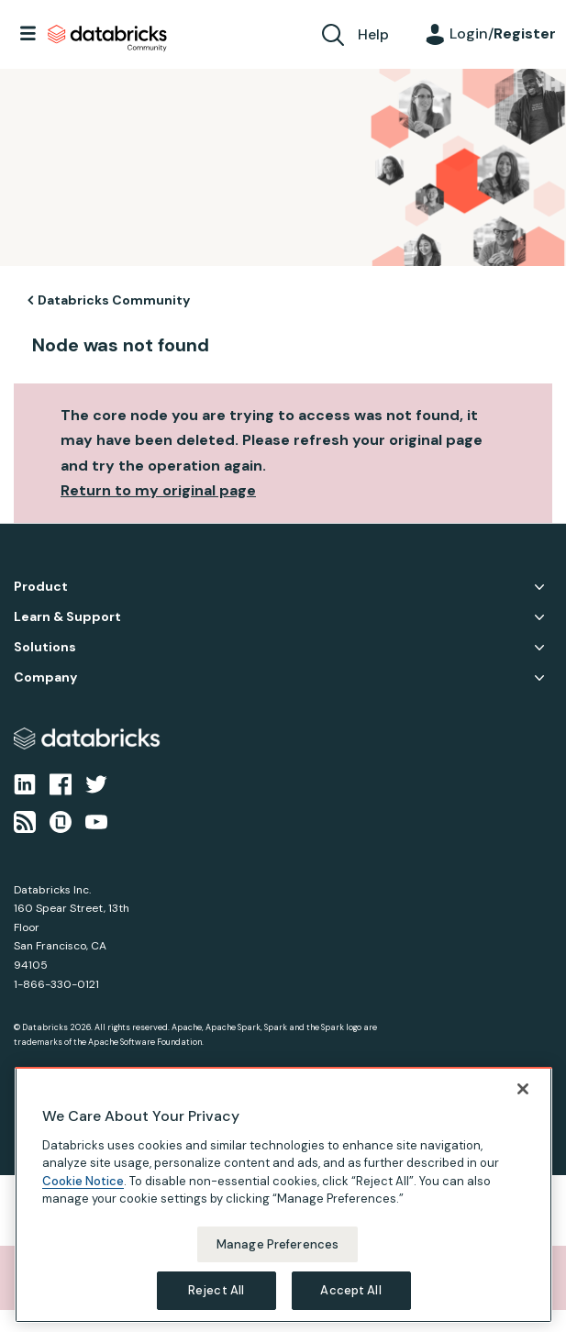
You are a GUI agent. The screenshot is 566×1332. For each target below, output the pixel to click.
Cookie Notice (83, 1181)
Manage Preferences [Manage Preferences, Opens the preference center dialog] (277, 1244)
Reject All (216, 1290)
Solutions (45, 647)
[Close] (523, 1089)
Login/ (502, 33)
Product (41, 586)
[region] (283, 1195)
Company (45, 677)
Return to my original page (158, 490)
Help (373, 34)
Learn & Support (67, 617)
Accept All (350, 1290)
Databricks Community (107, 38)
